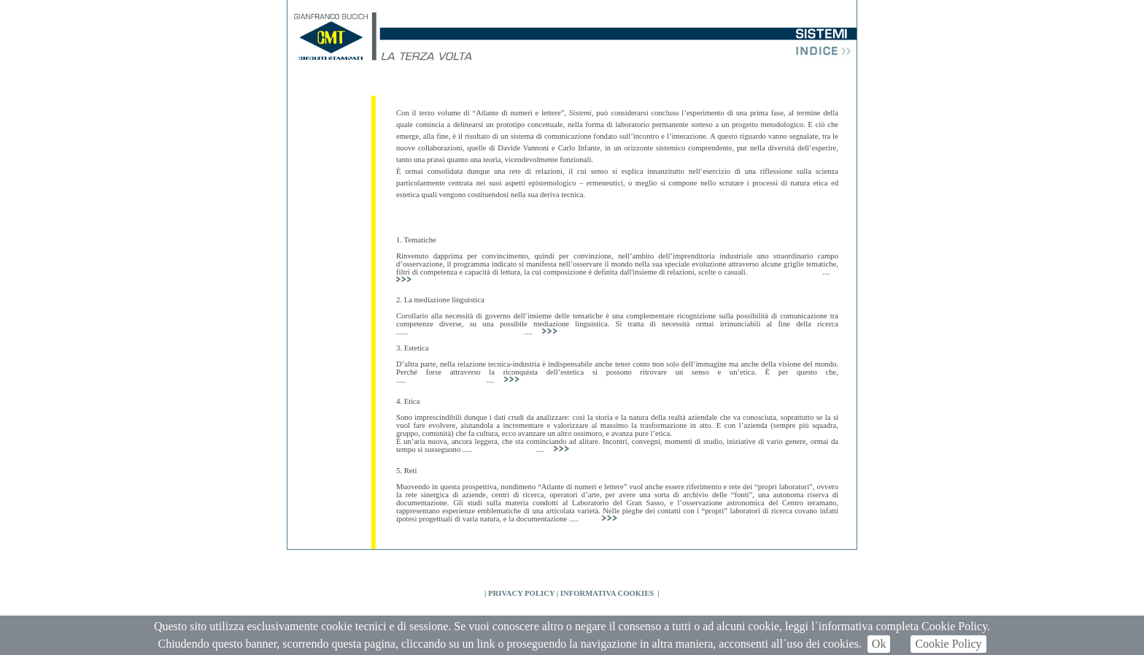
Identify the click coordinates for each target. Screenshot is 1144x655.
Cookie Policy (948, 643)
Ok (879, 643)
